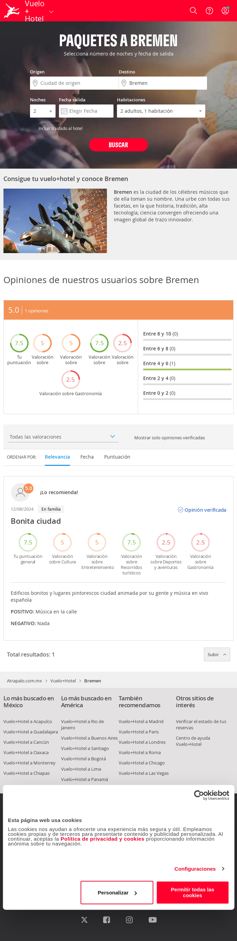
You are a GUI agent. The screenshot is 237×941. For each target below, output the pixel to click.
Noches (38, 100)
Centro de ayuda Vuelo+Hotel (193, 741)
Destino (127, 72)
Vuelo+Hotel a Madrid (141, 721)
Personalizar (117, 892)
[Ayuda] (209, 11)
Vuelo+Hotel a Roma (140, 752)
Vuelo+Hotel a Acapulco (27, 721)
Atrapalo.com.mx (24, 681)
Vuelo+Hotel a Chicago (142, 763)
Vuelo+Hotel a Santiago (85, 748)
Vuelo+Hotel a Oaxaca (26, 752)
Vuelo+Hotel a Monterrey (29, 763)
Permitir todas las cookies (192, 892)
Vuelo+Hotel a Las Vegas (144, 773)
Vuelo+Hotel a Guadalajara (30, 732)
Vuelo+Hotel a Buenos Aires (89, 738)
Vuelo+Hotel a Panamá (84, 779)
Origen (37, 72)
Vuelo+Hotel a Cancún (26, 742)
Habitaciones (131, 100)
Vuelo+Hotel (63, 681)
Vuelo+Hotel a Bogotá (83, 758)
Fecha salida (72, 100)
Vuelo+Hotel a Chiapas (26, 773)
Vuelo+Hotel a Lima (81, 769)
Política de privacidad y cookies (103, 839)
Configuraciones (195, 869)
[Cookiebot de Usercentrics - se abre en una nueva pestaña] (199, 795)
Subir (217, 654)
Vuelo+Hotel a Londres (142, 742)
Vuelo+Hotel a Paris (139, 732)
